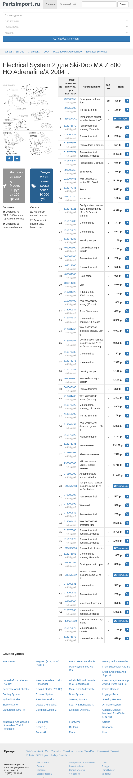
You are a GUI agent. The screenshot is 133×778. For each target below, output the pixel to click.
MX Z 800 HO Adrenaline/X (67, 51)
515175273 (70, 230)
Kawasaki (103, 751)
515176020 (70, 435)
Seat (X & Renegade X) (81, 704)
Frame (72, 732)
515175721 (70, 208)
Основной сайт (68, 4)
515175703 (71, 486)
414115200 (70, 413)
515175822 (71, 575)
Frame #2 (41, 732)
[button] (66, 15)
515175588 (70, 530)
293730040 (70, 196)
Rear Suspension (45, 699)
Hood (105, 732)
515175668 (70, 553)
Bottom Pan (42, 722)
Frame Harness (110, 689)
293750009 (70, 108)
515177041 (70, 187)
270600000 (70, 473)
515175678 (70, 636)
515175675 (70, 143)
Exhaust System (44, 694)
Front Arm (74, 722)
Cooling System (11, 694)
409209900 (70, 247)
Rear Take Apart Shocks (16, 689)
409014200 (70, 283)
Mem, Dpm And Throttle (82, 689)
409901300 (71, 620)
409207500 (70, 601)
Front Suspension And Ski (116, 666)
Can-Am (68, 751)
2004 (46, 51)
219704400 (70, 300)
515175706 (71, 548)
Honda (78, 751)
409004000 (70, 274)
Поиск (123, 4)
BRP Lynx (42, 755)
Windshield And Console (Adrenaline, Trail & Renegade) (16, 725)
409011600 (70, 265)
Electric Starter (11, 704)
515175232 (70, 221)
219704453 (70, 329)
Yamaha (56, 751)
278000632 (70, 134)
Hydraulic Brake (11, 699)
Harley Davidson (60, 755)
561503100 (70, 256)
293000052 (70, 99)
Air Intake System (111, 704)
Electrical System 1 (79, 709)
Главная (50, 4)
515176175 (70, 341)
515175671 (70, 152)
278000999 (70, 503)
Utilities (106, 722)
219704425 (70, 292)
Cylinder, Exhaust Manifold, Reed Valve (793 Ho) (113, 713)
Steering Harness (111, 699)
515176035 (70, 443)
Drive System (76, 694)
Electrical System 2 (96, 51)
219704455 (70, 178)
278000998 (70, 494)
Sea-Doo (89, 751)
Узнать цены (121, 118)
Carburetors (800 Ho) (14, 709)
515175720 (70, 318)
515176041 (71, 118)
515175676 (70, 161)
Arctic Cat (43, 751)
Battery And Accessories (115, 661)
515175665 (70, 610)
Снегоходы (34, 51)
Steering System (78, 699)
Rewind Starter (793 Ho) (49, 689)
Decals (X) (41, 727)
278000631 (70, 583)
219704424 (70, 521)
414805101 (70, 452)
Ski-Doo (20, 51)
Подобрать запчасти (66, 38)
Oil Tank (73, 727)
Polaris (30, 755)
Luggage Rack (110, 694)
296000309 (70, 463)
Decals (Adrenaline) (46, 704)
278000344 (70, 309)
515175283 (70, 238)
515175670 (70, 125)
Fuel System (9, 661)
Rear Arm (107, 727)
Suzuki (114, 751)
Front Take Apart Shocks (82, 661)
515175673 (70, 628)
